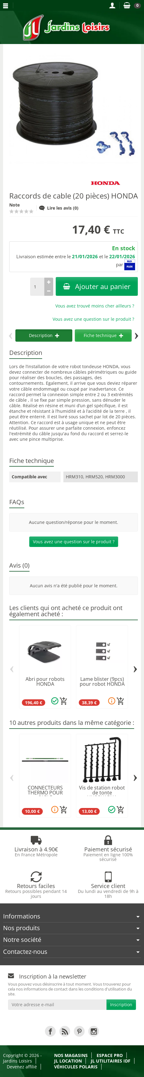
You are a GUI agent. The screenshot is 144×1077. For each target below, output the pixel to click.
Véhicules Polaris (76, 1067)
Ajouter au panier (96, 286)
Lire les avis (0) (58, 208)
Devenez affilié (22, 1067)
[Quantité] (37, 287)
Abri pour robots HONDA (45, 681)
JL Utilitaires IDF (110, 1061)
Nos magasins (71, 1055)
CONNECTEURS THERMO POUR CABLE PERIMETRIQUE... (45, 795)
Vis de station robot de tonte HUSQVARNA (102, 792)
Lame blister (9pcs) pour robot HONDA (102, 681)
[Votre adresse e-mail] (57, 1004)
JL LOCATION (68, 1061)
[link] (50, 1031)
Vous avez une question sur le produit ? (93, 319)
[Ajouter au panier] (63, 701)
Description (44, 335)
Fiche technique (103, 335)
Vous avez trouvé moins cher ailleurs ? (94, 306)
